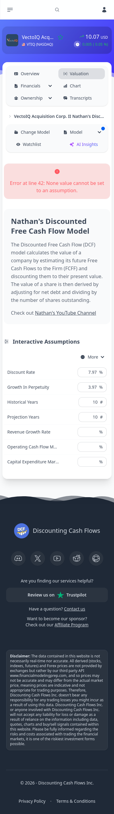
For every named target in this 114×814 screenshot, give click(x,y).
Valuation (76, 73)
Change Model (32, 132)
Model (84, 131)
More (89, 357)
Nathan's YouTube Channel (65, 313)
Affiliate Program (71, 625)
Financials (27, 86)
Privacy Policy (32, 801)
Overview (26, 73)
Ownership (28, 98)
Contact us (74, 609)
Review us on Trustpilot (57, 595)
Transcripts (77, 98)
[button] (77, 44)
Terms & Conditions (75, 801)
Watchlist (28, 144)
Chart (72, 86)
